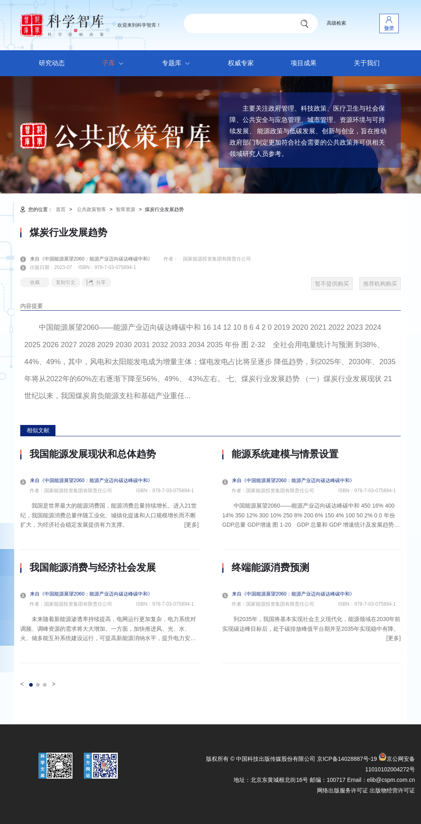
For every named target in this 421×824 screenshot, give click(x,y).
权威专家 (241, 63)
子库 (115, 63)
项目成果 (304, 63)
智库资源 (125, 209)
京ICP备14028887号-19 (347, 759)
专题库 (178, 63)
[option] (109, 555)
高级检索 (336, 23)
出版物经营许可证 (392, 790)
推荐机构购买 (380, 283)
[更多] (191, 524)
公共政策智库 (91, 209)
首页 (61, 209)
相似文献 (38, 430)
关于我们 (367, 63)
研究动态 (52, 63)
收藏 (35, 282)
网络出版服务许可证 (342, 790)
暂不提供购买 (332, 283)
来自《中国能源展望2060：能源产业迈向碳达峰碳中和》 (96, 259)
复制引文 (65, 282)
